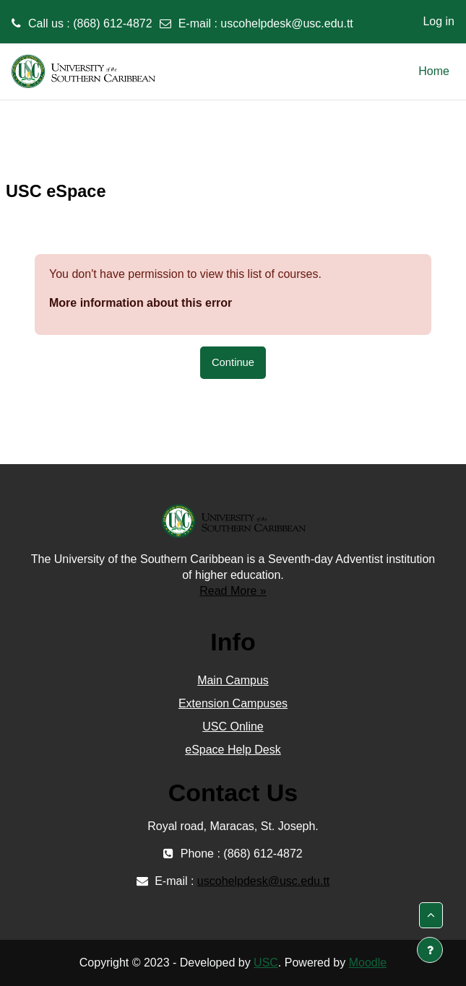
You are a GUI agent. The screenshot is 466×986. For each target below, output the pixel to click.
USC (266, 962)
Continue (233, 362)
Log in (438, 21)
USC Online (232, 726)
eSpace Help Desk (233, 749)
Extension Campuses (233, 703)
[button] (431, 915)
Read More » (233, 591)
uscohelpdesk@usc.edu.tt (286, 23)
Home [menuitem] (433, 71)
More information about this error (140, 303)
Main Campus (233, 680)
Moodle (368, 962)
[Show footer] (430, 950)
